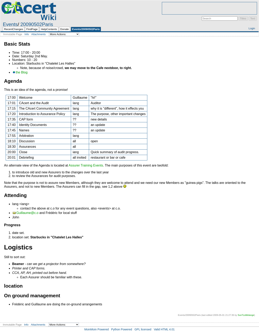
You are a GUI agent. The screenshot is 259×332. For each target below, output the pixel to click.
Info (26, 34)
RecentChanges (13, 29)
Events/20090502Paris (86, 29)
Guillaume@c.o (27, 213)
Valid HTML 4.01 (164, 329)
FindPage (32, 29)
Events (10, 24)
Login (251, 28)
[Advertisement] (209, 8)
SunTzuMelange (246, 315)
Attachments (38, 34)
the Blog (22, 72)
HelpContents (49, 29)
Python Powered (121, 329)
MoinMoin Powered (96, 329)
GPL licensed (143, 329)
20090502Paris (36, 24)
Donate (64, 29)
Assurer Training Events (86, 165)
